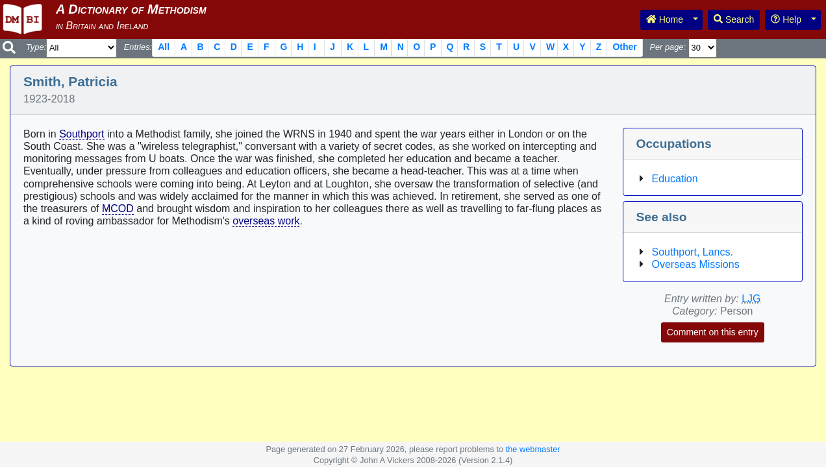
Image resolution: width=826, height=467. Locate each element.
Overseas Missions (696, 264)
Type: (36, 47)
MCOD (118, 208)
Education (675, 178)
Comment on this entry (712, 332)
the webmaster (533, 449)
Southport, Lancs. (692, 251)
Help (786, 19)
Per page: (667, 47)
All (163, 47)
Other (624, 47)
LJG (751, 298)
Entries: (138, 47)
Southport (81, 133)
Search (734, 19)
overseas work (265, 220)
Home (664, 19)
